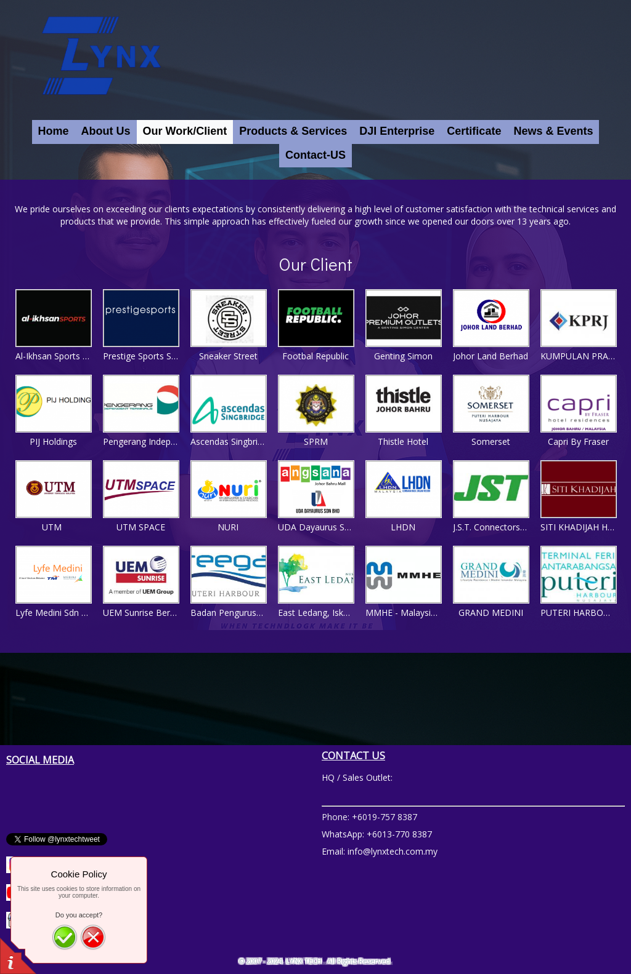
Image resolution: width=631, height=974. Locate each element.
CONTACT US (353, 755)
